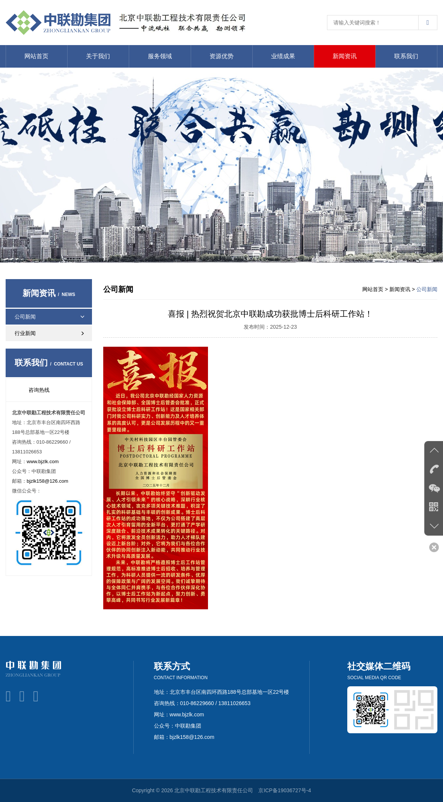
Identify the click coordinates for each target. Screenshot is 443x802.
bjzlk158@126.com (47, 481)
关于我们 (98, 56)
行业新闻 (52, 333)
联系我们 (406, 56)
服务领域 (160, 56)
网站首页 (36, 56)
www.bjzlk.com (43, 461)
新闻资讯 (345, 56)
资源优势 (221, 56)
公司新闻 (49, 317)
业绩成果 (283, 56)
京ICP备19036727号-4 (284, 790)
